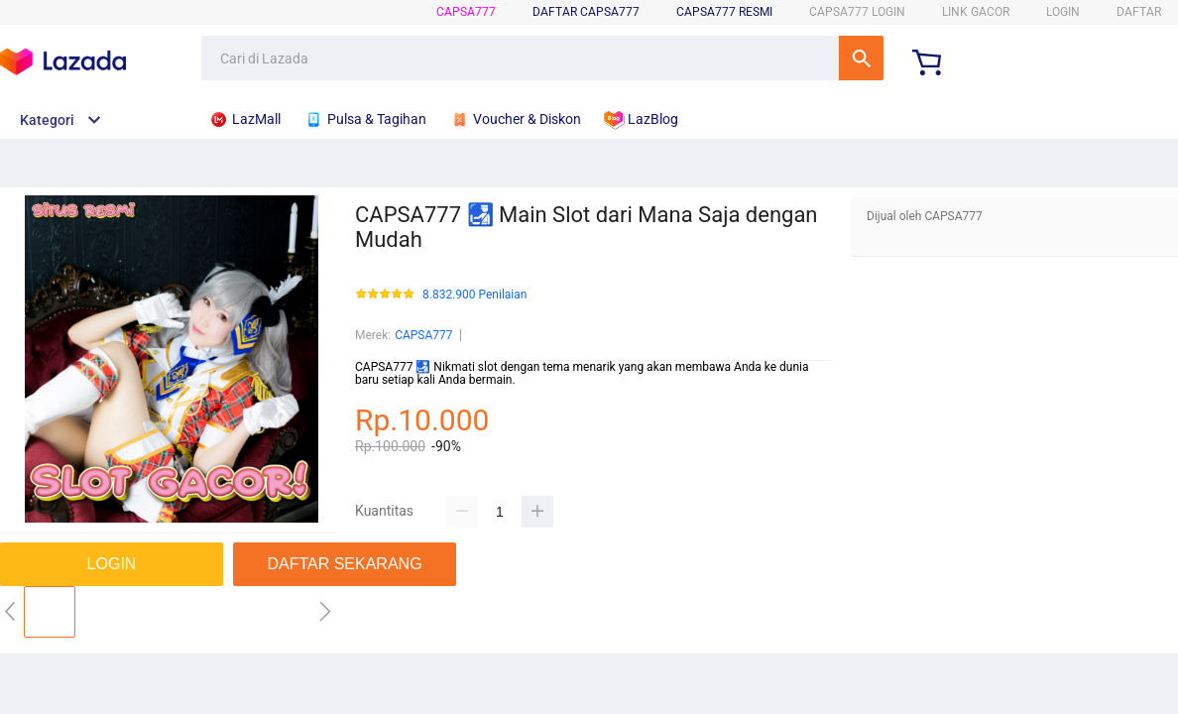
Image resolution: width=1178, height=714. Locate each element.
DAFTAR (1139, 12)
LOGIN (1063, 12)
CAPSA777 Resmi (724, 12)
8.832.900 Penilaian (474, 295)
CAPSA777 (466, 12)
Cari (861, 58)
